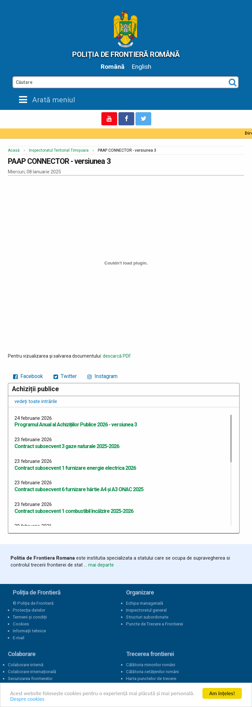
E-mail (18, 637)
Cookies (21, 623)
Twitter (65, 376)
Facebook (28, 376)
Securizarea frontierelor (30, 678)
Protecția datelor (29, 610)
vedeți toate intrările (35, 401)
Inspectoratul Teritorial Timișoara (59, 150)
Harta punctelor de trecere (151, 678)
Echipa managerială (144, 603)
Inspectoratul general (146, 610)
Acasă (14, 150)
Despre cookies (27, 698)
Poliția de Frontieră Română (125, 54)
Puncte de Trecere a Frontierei (154, 623)
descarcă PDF (116, 356)
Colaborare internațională (32, 671)
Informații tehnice (29, 630)
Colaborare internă (25, 664)
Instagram (102, 376)
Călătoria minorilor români (150, 664)
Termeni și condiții (30, 617)
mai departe (101, 565)
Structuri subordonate (147, 617)
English (141, 66)
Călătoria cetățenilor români (152, 671)
